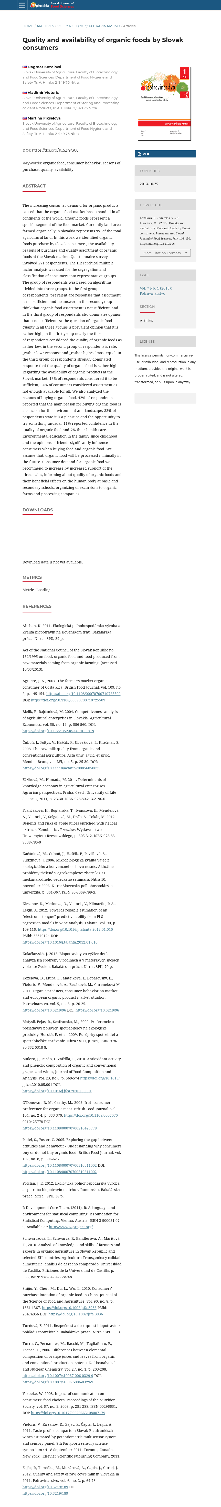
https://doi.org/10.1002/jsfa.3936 (69, 1307)
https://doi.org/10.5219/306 (55, 150)
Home (28, 26)
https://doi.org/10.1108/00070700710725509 (83, 693)
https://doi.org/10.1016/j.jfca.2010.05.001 (57, 1090)
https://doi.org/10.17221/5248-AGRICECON (58, 730)
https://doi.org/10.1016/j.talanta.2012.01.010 (75, 929)
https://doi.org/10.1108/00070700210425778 (60, 1128)
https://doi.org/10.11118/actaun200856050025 (61, 768)
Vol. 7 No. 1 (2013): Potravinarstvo (88, 26)
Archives (45, 26)
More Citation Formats (162, 253)
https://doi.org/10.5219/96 (44, 1010)
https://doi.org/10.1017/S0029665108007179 (68, 1412)
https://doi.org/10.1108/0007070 (91, 1115)
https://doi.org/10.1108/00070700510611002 (60, 1165)
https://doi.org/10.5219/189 (45, 1486)
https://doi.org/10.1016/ (100, 1078)
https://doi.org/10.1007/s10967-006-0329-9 (58, 1375)
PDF (146, 154)
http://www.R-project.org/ (71, 1226)
